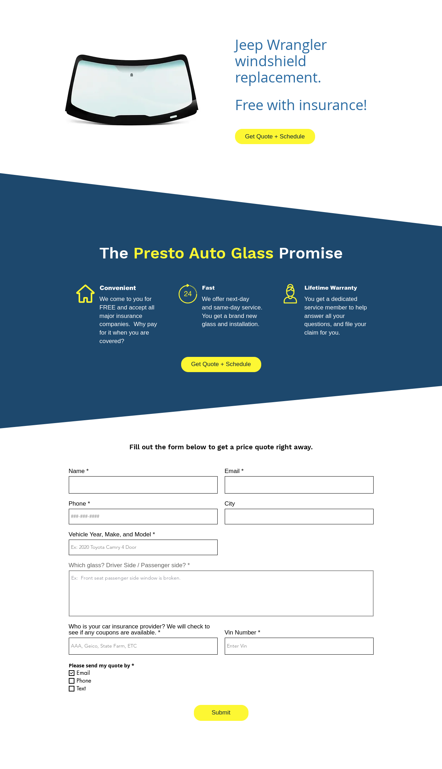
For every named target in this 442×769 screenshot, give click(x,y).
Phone (77, 504)
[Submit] (221, 713)
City (230, 504)
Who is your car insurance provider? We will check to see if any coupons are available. (139, 629)
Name (77, 471)
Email (232, 471)
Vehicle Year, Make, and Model (110, 534)
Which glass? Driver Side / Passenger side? (127, 565)
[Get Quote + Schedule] (275, 136)
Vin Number (240, 633)
